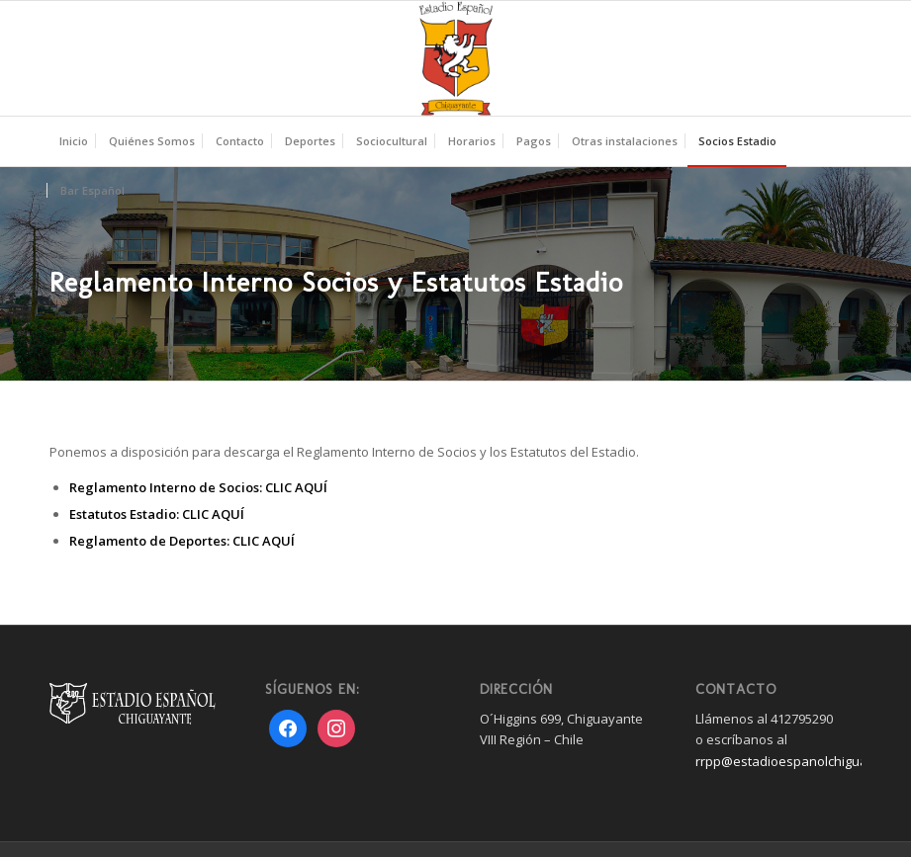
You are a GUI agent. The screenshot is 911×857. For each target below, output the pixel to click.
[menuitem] (73, 141)
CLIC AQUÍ (296, 487)
